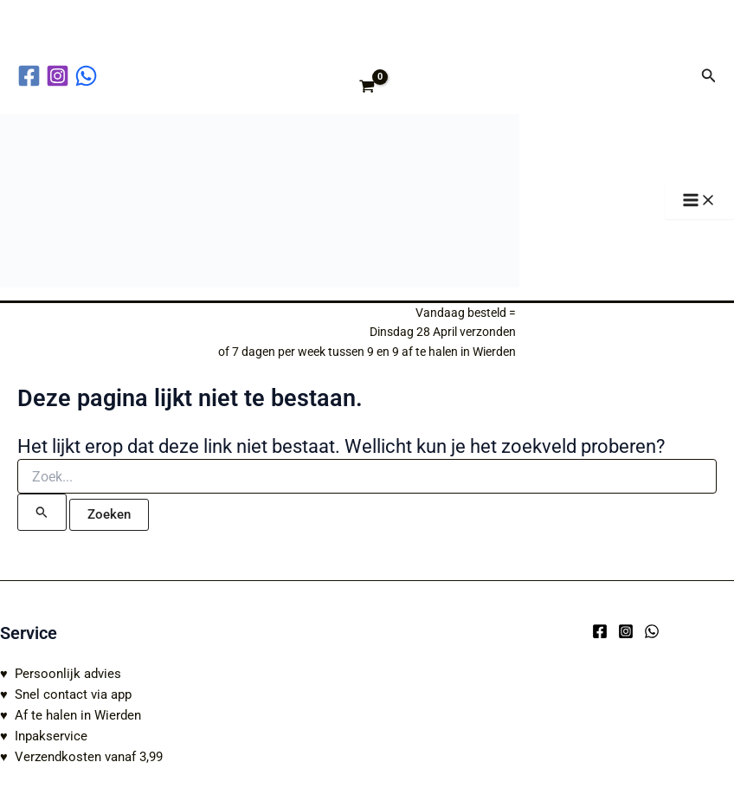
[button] (709, 76)
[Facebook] (600, 631)
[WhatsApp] (652, 631)
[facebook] (31, 75)
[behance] (88, 75)
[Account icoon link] (676, 75)
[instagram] (60, 75)
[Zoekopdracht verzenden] (42, 512)
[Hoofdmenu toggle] (699, 201)
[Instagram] (626, 631)
